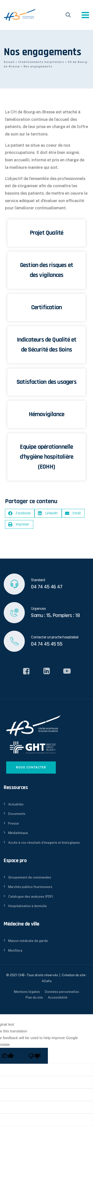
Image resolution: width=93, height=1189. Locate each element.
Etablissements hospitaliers (41, 62)
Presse (13, 823)
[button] (19, 513)
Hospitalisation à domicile (27, 906)
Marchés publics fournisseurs (30, 887)
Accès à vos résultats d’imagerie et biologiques (44, 842)
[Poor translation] (34, 1056)
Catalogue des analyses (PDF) (30, 896)
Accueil (9, 62)
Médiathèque (18, 833)
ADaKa (47, 981)
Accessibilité (57, 997)
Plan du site (34, 997)
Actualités (16, 804)
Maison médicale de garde (28, 941)
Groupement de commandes (29, 877)
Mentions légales (27, 992)
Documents (16, 814)
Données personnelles (62, 992)
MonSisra (15, 950)
